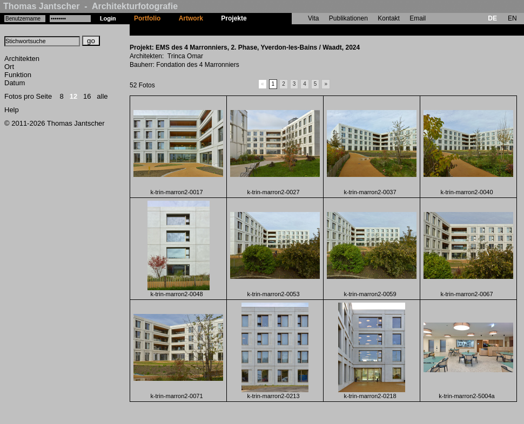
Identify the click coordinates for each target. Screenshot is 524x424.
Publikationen (348, 18)
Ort (9, 67)
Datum (14, 83)
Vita (313, 18)
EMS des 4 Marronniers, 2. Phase (306, 29)
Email (417, 18)
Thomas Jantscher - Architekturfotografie (90, 6)
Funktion (17, 75)
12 (73, 96)
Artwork (191, 18)
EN (512, 18)
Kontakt (389, 18)
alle (102, 96)
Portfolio (147, 18)
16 (87, 96)
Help (11, 110)
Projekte (233, 18)
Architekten (21, 58)
